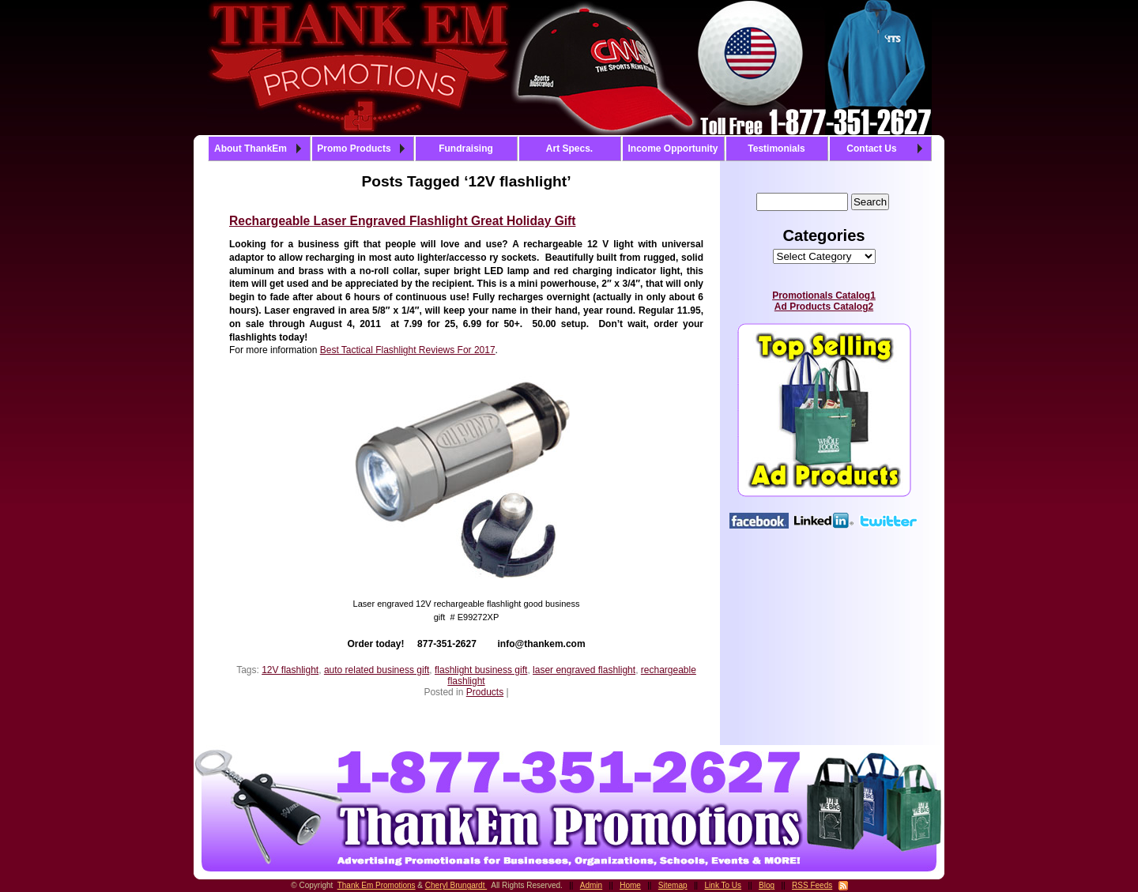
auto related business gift (376, 670)
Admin (591, 885)
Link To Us (723, 885)
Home (630, 885)
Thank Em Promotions (376, 885)
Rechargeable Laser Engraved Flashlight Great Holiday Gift (402, 221)
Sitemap (673, 885)
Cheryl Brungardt (456, 885)
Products (484, 692)
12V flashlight (290, 670)
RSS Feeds (812, 885)
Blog (766, 885)
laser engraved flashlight (584, 670)
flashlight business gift (481, 670)
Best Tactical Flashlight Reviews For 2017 (408, 350)
